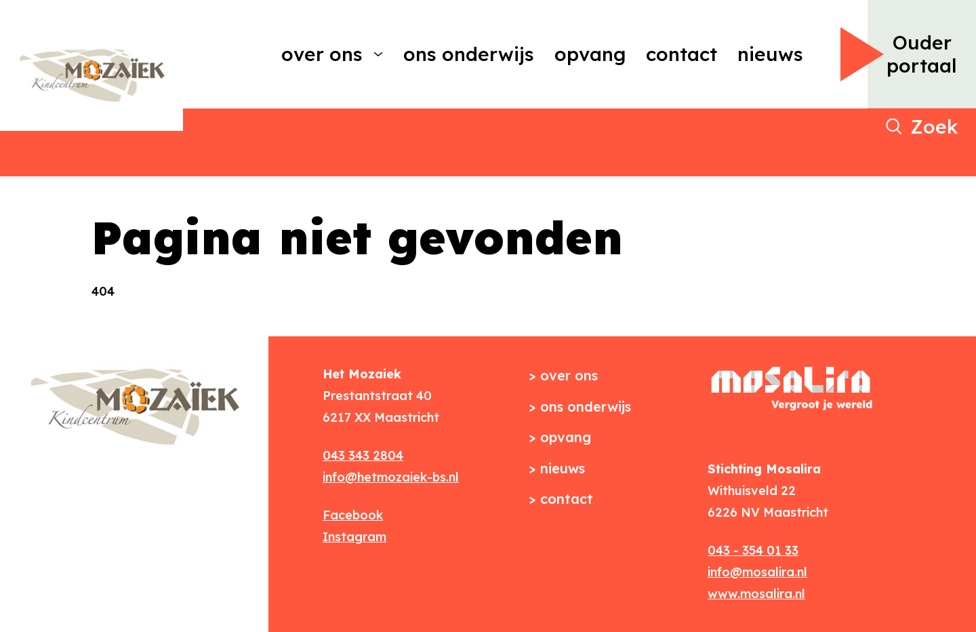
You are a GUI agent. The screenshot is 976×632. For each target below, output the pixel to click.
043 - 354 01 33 (753, 550)
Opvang (590, 54)
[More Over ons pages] (378, 54)
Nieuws (770, 54)
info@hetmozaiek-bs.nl (391, 477)
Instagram (354, 537)
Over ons (322, 54)
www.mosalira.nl (756, 593)
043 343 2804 (363, 455)
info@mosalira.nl (757, 572)
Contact (681, 54)
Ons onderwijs (468, 54)
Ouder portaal (922, 54)
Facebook (353, 515)
